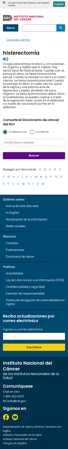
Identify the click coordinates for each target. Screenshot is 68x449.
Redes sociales (15, 226)
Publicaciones (15, 250)
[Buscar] (60, 28)
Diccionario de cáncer (20, 256)
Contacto (12, 243)
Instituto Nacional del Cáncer (20, 439)
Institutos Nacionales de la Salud (22, 435)
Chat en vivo (11, 392)
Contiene (42, 132)
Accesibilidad (14, 273)
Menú (11, 28)
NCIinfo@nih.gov (14, 401)
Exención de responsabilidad (25, 293)
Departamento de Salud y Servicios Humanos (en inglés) (32, 429)
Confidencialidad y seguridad (25, 287)
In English (12, 213)
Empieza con (18, 132)
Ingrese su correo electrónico (23, 329)
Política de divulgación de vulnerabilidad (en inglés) (35, 302)
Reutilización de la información (26, 219)
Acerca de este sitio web (22, 206)
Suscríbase (34, 347)
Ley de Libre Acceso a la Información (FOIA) (35, 280)
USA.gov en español (15, 443)
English (59, 4)
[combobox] (39, 28)
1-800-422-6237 (13, 396)
